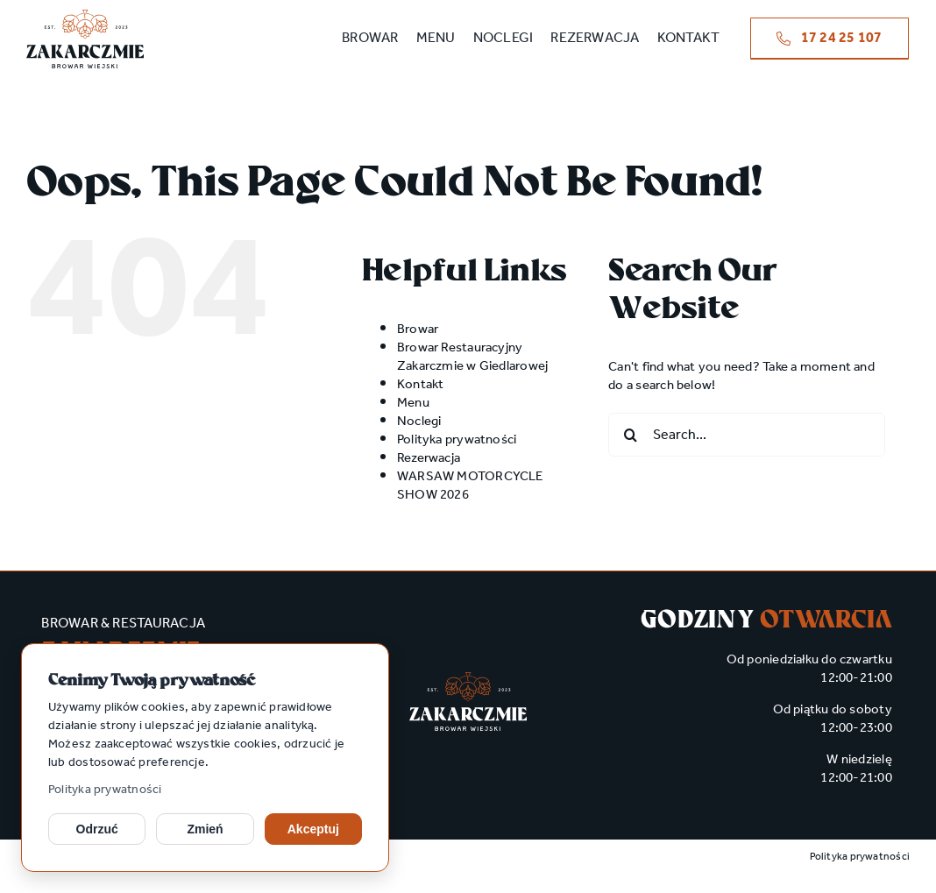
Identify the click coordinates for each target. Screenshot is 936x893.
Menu (413, 403)
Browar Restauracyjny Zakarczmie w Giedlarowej (472, 357)
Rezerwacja (428, 458)
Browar (417, 329)
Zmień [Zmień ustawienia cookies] (205, 829)
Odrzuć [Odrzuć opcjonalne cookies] (97, 829)
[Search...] (746, 435)
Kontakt (420, 384)
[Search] (630, 435)
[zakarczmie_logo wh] (468, 678)
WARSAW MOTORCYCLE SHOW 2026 (470, 485)
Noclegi (419, 421)
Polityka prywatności (105, 790)
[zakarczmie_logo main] (85, 16)
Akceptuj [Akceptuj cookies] (313, 829)
